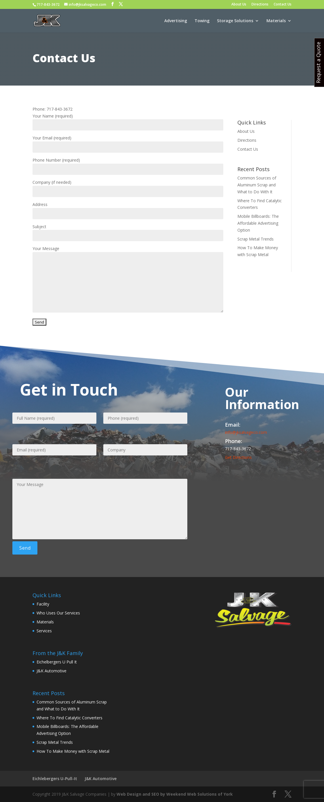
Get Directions (238, 457)
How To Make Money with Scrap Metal (73, 751)
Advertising (175, 21)
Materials (276, 21)
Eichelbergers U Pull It (57, 662)
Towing (202, 21)
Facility (43, 604)
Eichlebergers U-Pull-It (55, 778)
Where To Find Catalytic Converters (69, 717)
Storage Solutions (235, 21)
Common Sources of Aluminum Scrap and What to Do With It (256, 184)
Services (44, 630)
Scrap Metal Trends (255, 239)
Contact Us (282, 5)
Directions (259, 5)
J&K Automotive (51, 671)
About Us (238, 5)
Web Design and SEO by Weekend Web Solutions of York (175, 794)
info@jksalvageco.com (246, 432)
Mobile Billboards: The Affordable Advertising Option (258, 223)
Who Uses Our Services (58, 613)
